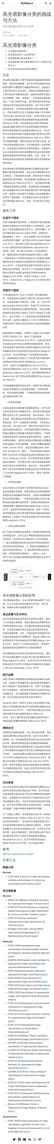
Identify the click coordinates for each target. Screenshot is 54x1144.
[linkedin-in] (30, 1139)
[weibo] (40, 1139)
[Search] (46, 3)
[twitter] (14, 1139)
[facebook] (19, 1139)
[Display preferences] (50, 3)
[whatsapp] (35, 1139)
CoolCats (7, 32)
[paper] (37, 884)
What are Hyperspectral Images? (18, 854)
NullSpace (27, 3)
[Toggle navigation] (3, 3)
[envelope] (24, 1139)
